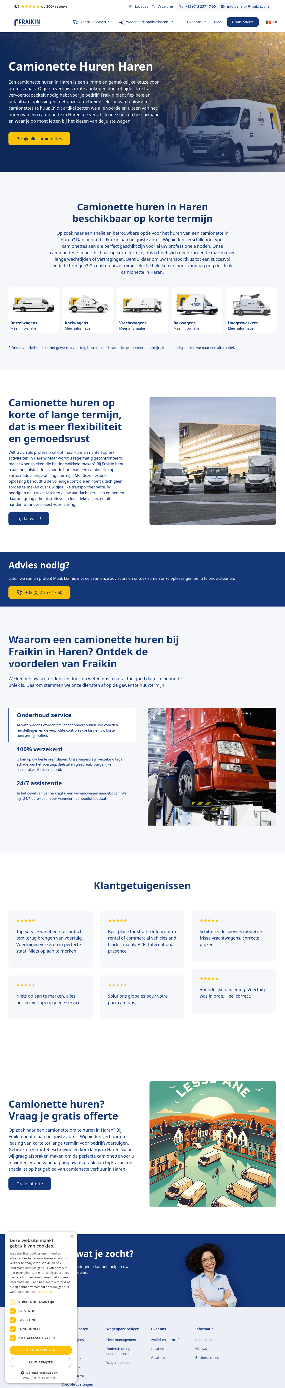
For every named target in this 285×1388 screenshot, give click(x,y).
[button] (92, 22)
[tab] (72, 725)
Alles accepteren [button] (41, 1350)
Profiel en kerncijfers (167, 1339)
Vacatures (158, 1357)
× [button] (72, 1237)
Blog (218, 22)
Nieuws (201, 1348)
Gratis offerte (243, 22)
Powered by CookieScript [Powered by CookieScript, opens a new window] (41, 1378)
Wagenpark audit (120, 1362)
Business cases (207, 1357)
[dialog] (41, 1307)
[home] (39, 22)
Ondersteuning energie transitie (119, 1351)
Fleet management (121, 1339)
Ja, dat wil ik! (28, 518)
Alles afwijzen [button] (41, 1362)
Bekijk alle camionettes (39, 138)
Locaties (157, 1348)
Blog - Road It (206, 1339)
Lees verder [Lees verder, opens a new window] (44, 1292)
